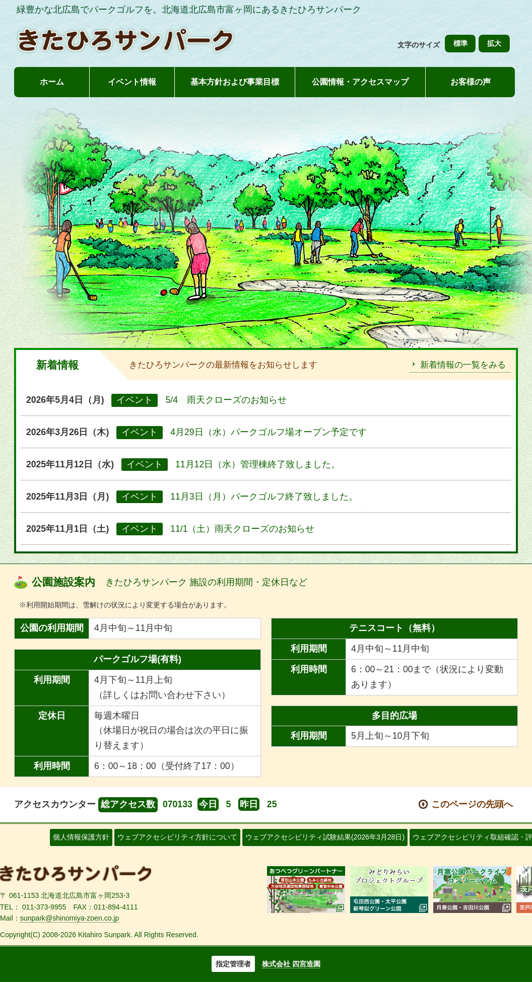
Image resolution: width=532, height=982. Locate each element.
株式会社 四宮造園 (291, 964)
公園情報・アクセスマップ (360, 82)
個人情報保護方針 (81, 837)
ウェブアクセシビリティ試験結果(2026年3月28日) (325, 837)
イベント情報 (132, 82)
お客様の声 (470, 82)
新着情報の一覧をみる (463, 365)
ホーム (52, 82)
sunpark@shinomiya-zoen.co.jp (69, 918)
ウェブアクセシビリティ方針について (177, 837)
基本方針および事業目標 (234, 82)
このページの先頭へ (472, 804)
